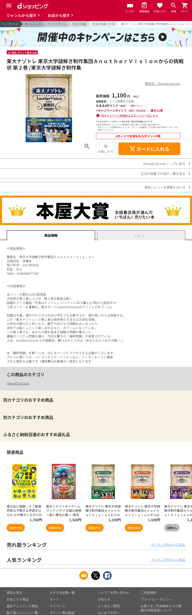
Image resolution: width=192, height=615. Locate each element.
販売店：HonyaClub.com (162, 83)
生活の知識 (79, 24)
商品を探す (14, 592)
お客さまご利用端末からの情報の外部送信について (161, 608)
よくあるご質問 (109, 606)
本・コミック (33, 24)
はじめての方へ (109, 612)
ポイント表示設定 (62, 612)
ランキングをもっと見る (168, 544)
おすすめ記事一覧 (62, 592)
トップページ (10, 24)
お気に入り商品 (18, 599)
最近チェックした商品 (22, 606)
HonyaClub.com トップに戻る (164, 163)
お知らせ (104, 599)
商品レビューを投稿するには (165, 187)
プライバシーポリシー (156, 599)
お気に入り (105, 151)
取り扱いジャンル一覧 (22, 612)
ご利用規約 (148, 592)
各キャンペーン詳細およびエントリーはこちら (129, 115)
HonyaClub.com (18, 383)
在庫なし (172, 528)
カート (54, 599)
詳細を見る (15, 528)
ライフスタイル (56, 24)
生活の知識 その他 (103, 24)
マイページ (57, 606)
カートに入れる (149, 149)
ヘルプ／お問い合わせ (113, 592)
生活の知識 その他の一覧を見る (163, 173)
